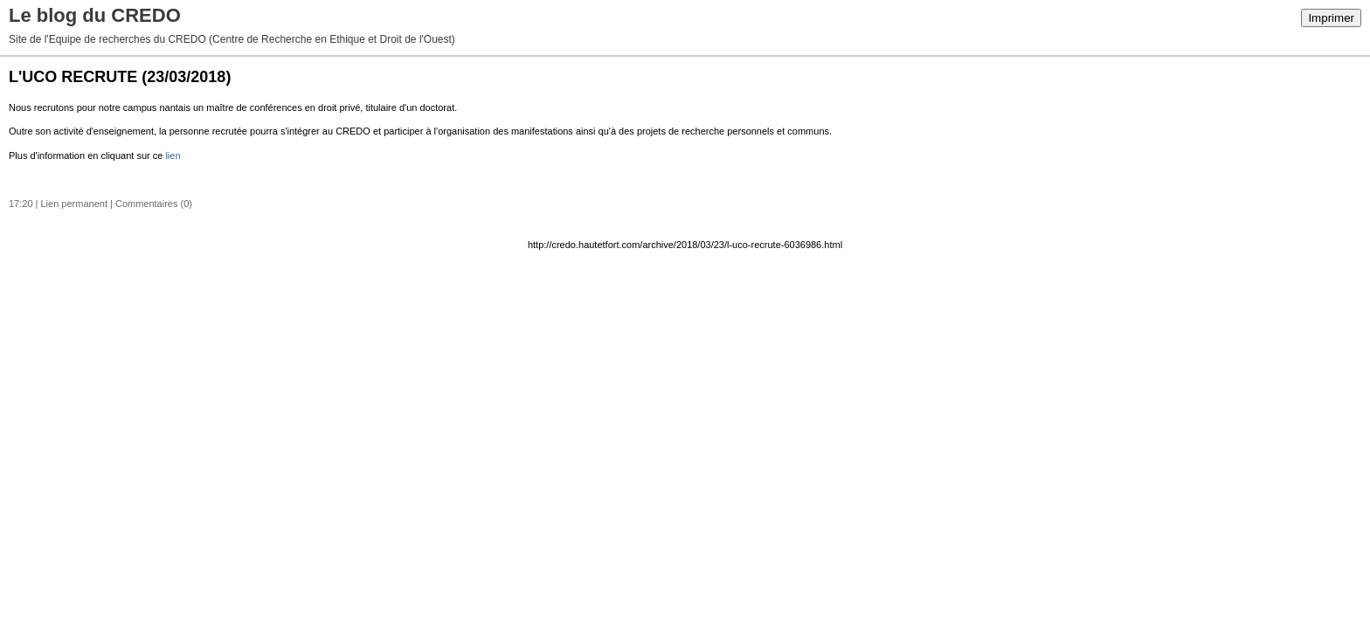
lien (172, 155)
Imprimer (1331, 17)
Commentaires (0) (153, 203)
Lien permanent (74, 203)
